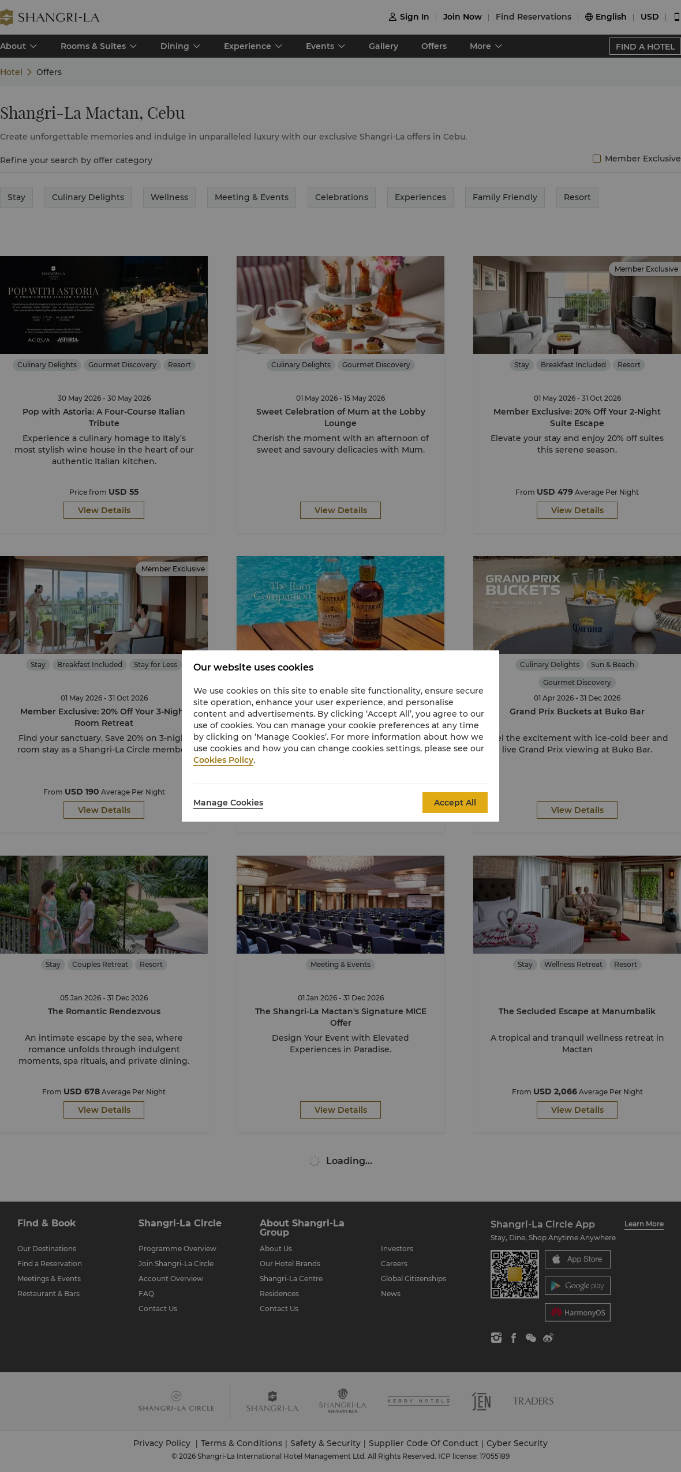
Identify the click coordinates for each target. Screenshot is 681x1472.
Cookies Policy (223, 760)
